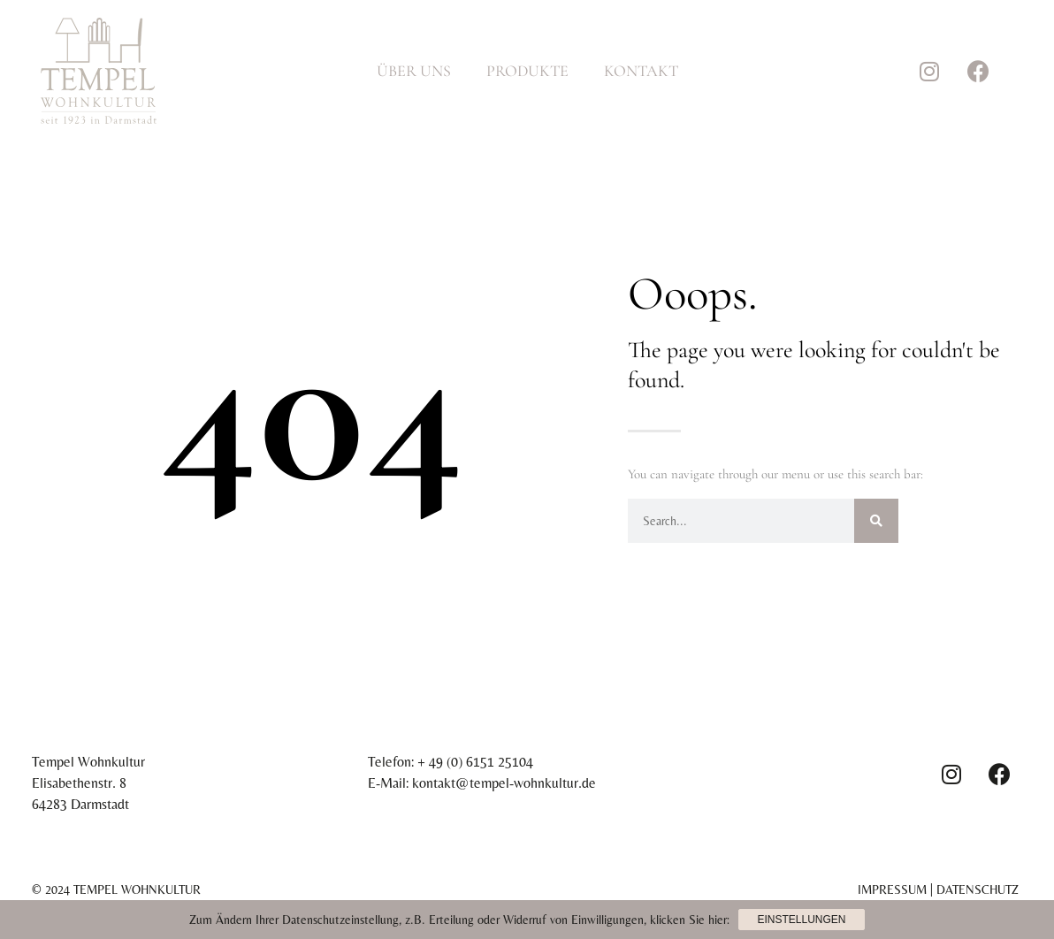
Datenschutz (977, 889)
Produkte (527, 70)
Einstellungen (801, 919)
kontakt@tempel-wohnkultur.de (504, 783)
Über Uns (414, 70)
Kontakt (641, 70)
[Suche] (876, 521)
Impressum (892, 889)
